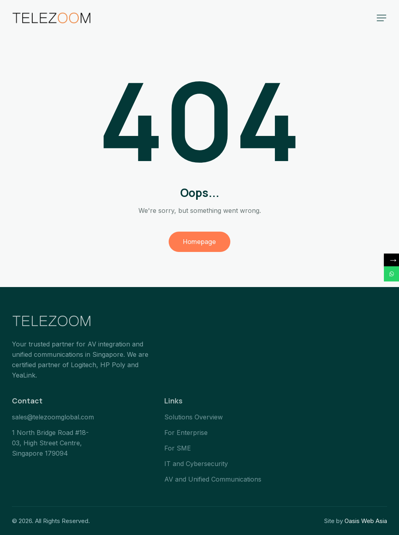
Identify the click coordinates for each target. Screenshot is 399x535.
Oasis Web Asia (366, 521)
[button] (381, 18)
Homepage (199, 241)
